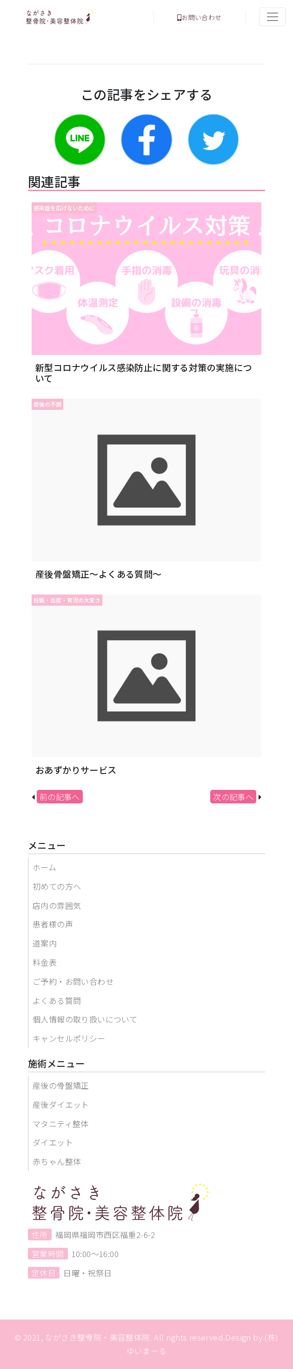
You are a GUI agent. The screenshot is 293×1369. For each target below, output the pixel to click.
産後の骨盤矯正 (61, 1085)
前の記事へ (60, 796)
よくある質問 (57, 1000)
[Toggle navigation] (273, 16)
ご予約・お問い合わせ (73, 981)
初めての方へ (57, 886)
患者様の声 (53, 924)
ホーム (44, 867)
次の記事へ (233, 796)
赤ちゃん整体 (57, 1161)
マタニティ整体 (61, 1123)
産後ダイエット (61, 1104)
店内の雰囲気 (57, 905)
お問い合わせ (199, 17)
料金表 (45, 962)
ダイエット (53, 1142)
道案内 (45, 943)
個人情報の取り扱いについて (85, 1019)
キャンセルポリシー (69, 1038)
